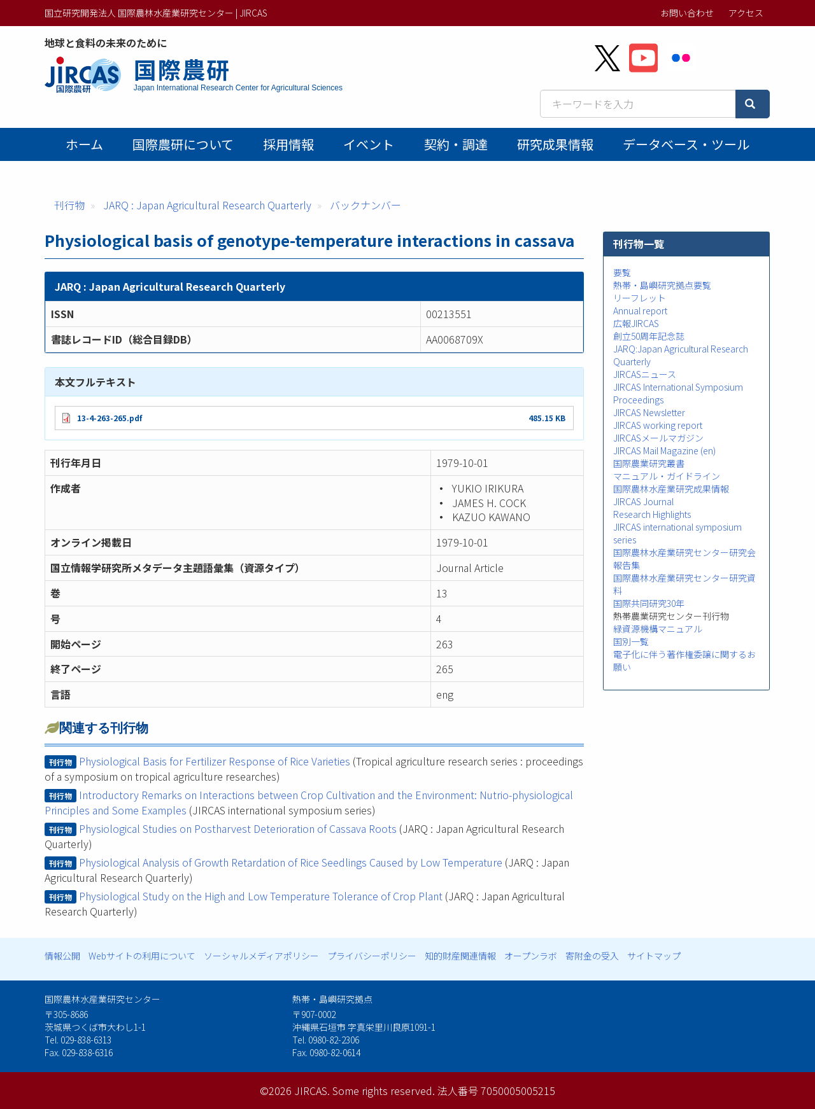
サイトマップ (654, 955)
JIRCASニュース (644, 374)
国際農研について (183, 144)
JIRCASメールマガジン (658, 437)
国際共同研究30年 (648, 603)
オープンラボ (530, 955)
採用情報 (288, 144)
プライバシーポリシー (371, 955)
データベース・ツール (686, 144)
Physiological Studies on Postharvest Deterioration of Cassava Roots (238, 828)
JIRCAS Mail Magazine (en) (664, 450)
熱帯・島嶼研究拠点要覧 (662, 285)
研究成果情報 (555, 144)
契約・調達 (456, 144)
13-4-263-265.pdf (109, 417)
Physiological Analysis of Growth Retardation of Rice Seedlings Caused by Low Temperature (290, 862)
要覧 (622, 272)
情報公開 (62, 955)
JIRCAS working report (657, 425)
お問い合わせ (687, 12)
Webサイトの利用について (142, 955)
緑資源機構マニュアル (657, 628)
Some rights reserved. (383, 1090)
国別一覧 (631, 641)
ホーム (84, 144)
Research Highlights (652, 514)
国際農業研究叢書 (648, 463)
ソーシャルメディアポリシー (261, 955)
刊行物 (69, 205)
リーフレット (639, 297)
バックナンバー (365, 205)
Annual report (640, 310)
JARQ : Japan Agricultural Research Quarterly (207, 205)
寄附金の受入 (592, 955)
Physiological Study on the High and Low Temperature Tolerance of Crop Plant (261, 895)
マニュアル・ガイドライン (666, 476)
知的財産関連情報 (460, 955)
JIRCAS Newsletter (649, 412)
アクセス (745, 12)
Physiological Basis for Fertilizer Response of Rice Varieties (214, 761)
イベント (368, 144)
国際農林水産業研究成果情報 (671, 488)
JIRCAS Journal (643, 501)
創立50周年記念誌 (648, 336)
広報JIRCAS (636, 323)
